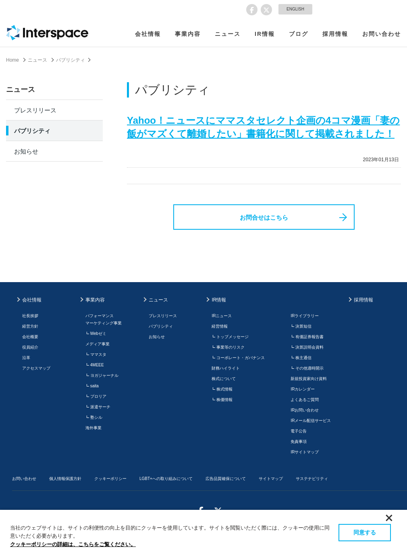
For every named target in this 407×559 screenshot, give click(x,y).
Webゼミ (98, 333)
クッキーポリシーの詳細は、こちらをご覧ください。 (73, 544)
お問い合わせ (381, 34)
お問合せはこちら (264, 217)
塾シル (96, 417)
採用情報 (335, 34)
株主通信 (303, 357)
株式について (224, 378)
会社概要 (30, 337)
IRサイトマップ (305, 452)
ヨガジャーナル (104, 375)
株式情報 (224, 389)
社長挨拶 (30, 316)
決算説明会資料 (309, 347)
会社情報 (148, 34)
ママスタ (98, 354)
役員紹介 (30, 347)
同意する (364, 532)
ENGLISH (295, 9)
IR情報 (265, 34)
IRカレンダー (303, 389)
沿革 (26, 357)
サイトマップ (271, 478)
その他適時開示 (309, 368)
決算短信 (303, 326)
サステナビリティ (312, 478)
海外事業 (93, 428)
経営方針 (30, 326)
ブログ (298, 34)
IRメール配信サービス (311, 420)
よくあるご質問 (305, 399)
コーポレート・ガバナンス (240, 357)
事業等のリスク (230, 347)
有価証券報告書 (309, 337)
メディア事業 (97, 344)
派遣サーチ (100, 407)
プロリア (98, 396)
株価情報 (224, 399)
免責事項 (299, 441)
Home (12, 60)
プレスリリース (35, 110)
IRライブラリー (305, 316)
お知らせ (26, 151)
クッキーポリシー (110, 478)
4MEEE (97, 365)
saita (94, 386)
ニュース (228, 34)
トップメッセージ (232, 337)
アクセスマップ (36, 368)
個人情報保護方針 (65, 478)
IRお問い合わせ (305, 410)
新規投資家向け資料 (309, 378)
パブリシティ (70, 60)
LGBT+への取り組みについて (166, 478)
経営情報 (220, 326)
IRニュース (222, 316)
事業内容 (188, 34)
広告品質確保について (226, 478)
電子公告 (299, 431)
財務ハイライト (226, 368)
